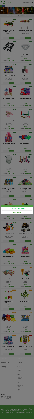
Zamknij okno (17, 212)
